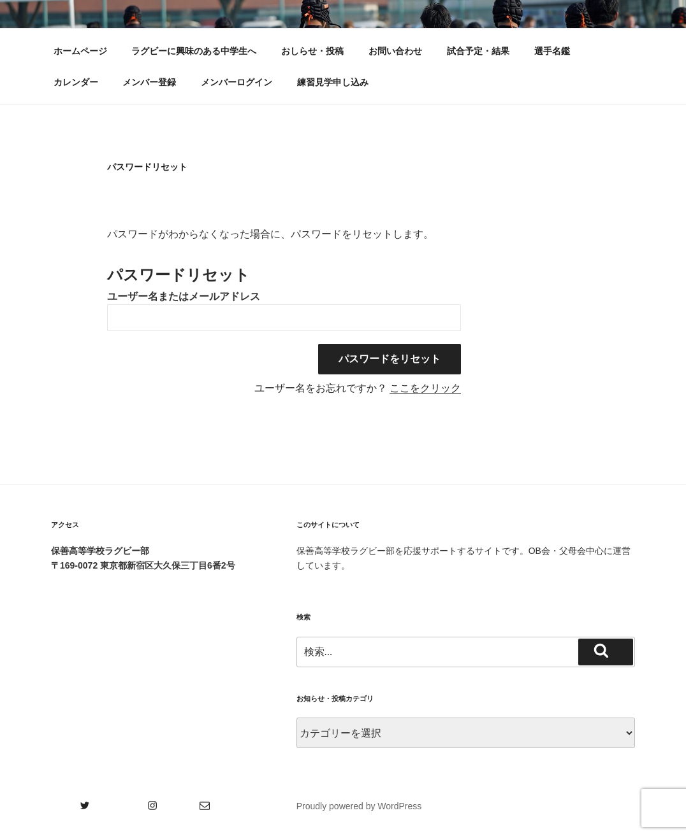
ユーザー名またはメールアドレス (183, 296)
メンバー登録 (149, 82)
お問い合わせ (395, 51)
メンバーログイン (236, 82)
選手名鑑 (552, 51)
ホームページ (80, 51)
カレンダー (76, 82)
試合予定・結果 (478, 51)
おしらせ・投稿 (312, 51)
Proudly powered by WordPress (359, 806)
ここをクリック (425, 388)
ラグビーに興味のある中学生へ (193, 51)
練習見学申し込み (333, 82)
